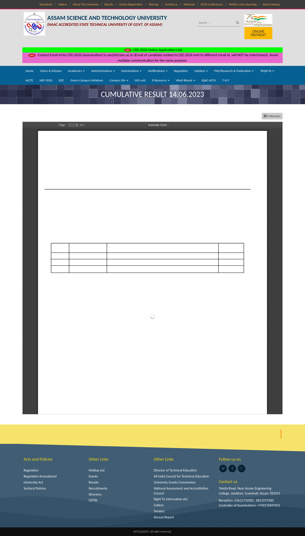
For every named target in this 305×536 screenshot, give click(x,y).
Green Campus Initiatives (86, 80)
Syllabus (201, 71)
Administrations (103, 71)
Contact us (171, 4)
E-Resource (160, 80)
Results (109, 4)
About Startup (271, 4)
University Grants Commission (175, 482)
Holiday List (97, 470)
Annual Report (164, 517)
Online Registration (131, 4)
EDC (61, 80)
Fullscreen (272, 116)
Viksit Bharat (185, 80)
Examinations (131, 71)
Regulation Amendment (40, 476)
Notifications (158, 71)
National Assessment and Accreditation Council (181, 490)
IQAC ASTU (209, 80)
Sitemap (154, 4)
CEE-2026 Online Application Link (152, 50)
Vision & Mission (51, 71)
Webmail (189, 4)
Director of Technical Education (175, 470)
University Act (33, 482)
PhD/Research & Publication (234, 71)
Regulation (181, 71)
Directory (95, 494)
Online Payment (258, 33)
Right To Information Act (171, 499)
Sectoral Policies (35, 488)
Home (30, 71)
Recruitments (98, 488)
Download (46, 4)
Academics (76, 71)
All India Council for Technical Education (181, 476)
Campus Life (119, 80)
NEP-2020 (46, 80)
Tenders (159, 511)
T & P (225, 80)
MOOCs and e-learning (243, 4)
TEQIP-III (267, 71)
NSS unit (140, 80)
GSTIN (93, 500)
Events (93, 476)
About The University (85, 4)
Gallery (62, 4)
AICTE (29, 80)
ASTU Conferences (212, 4)
